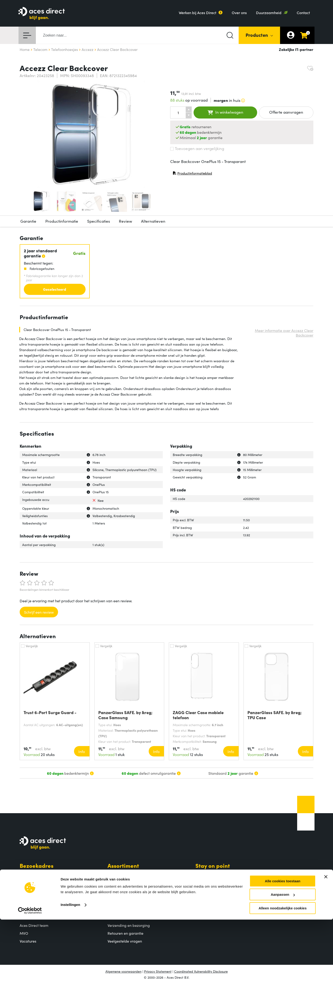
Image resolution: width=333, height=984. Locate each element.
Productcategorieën (124, 874)
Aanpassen (283, 959)
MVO (24, 933)
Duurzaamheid (268, 12)
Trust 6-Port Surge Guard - (50, 712)
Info (81, 751)
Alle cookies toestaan (282, 945)
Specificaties (98, 221)
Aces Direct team (34, 925)
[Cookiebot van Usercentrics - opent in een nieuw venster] (30, 975)
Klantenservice (127, 909)
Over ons (239, 12)
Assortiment (123, 865)
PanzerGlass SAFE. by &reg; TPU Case (274, 715)
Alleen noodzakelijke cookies (283, 973)
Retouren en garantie (125, 933)
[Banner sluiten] (325, 941)
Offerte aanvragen (286, 112)
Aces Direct (35, 909)
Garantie (28, 221)
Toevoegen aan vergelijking (197, 148)
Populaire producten (125, 881)
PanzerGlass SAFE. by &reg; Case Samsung (125, 715)
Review (125, 221)
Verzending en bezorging (129, 925)
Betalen (114, 917)
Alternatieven (153, 221)
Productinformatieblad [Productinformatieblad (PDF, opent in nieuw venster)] (192, 174)
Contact (303, 12)
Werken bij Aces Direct (197, 12)
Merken (114, 889)
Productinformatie (61, 221)
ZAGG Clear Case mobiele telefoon (198, 715)
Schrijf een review (39, 612)
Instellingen (70, 969)
